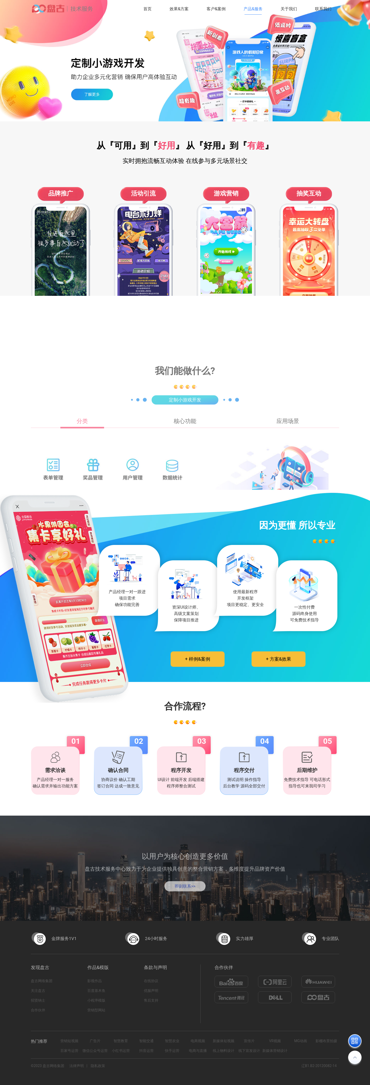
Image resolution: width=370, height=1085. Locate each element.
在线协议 (151, 981)
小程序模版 (96, 1000)
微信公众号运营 (95, 1051)
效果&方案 (179, 8)
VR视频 (275, 1041)
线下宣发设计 (249, 1051)
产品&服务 (253, 8)
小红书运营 (121, 1051)
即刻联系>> (185, 891)
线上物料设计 (223, 1051)
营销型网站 (96, 1010)
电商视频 (198, 1041)
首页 (147, 8)
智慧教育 (121, 1041)
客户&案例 (216, 8)
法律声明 (76, 1066)
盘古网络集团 (41, 981)
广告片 (95, 1041)
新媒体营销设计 (275, 1051)
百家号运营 (69, 1051)
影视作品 (94, 981)
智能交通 (146, 1041)
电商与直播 (198, 1051)
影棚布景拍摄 (326, 1041)
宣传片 (249, 1041)
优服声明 (151, 991)
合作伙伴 (38, 1010)
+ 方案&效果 (278, 659)
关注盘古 (38, 991)
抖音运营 (146, 1051)
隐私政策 (98, 1066)
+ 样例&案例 (197, 659)
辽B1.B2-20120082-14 (319, 1066)
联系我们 (323, 8)
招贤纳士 (38, 1000)
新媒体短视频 (223, 1041)
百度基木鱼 (96, 991)
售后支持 (151, 1000)
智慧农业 (172, 1041)
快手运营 (172, 1051)
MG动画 (300, 1041)
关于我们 (289, 8)
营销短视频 (69, 1041)
